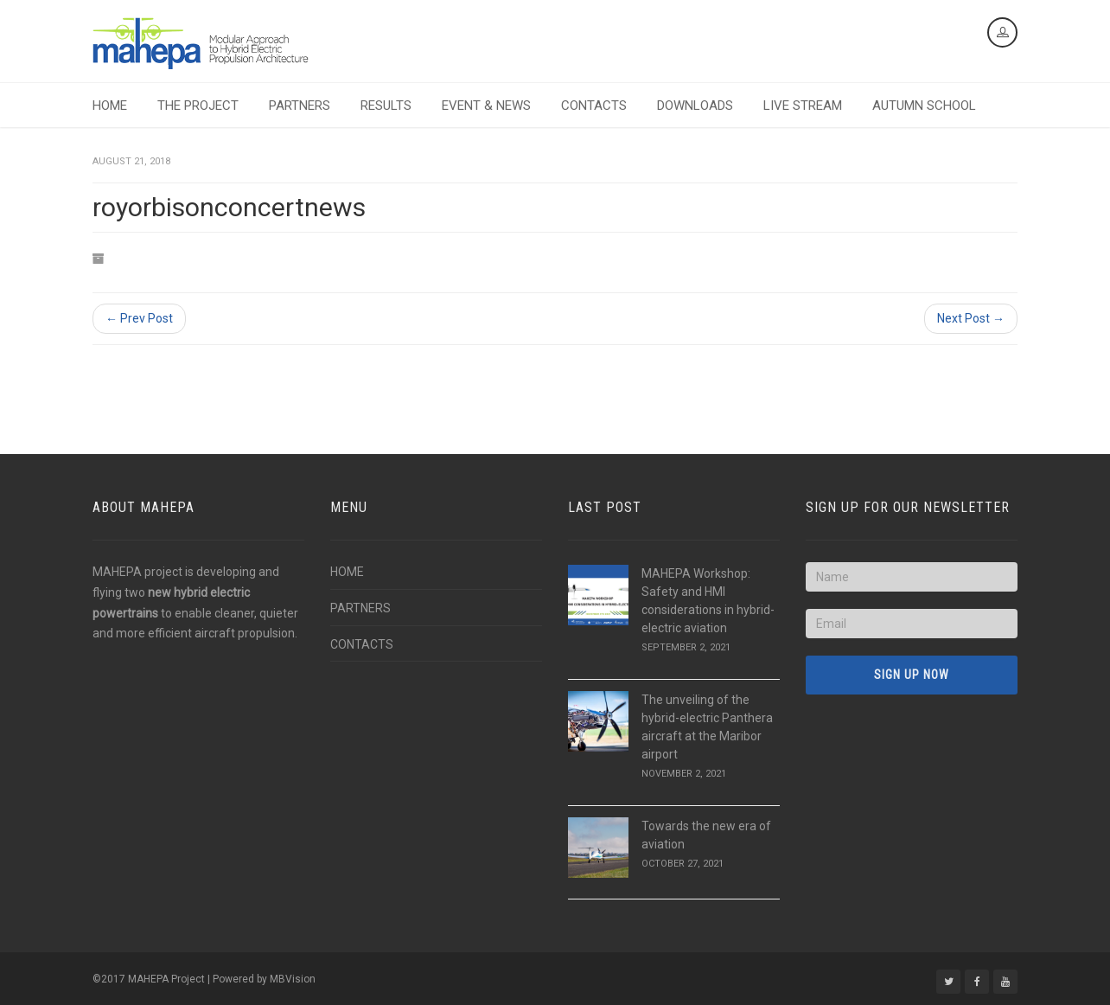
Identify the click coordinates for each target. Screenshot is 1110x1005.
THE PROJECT (198, 105)
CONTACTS (594, 105)
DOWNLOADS (695, 105)
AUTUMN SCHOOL (924, 105)
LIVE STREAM (802, 105)
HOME (109, 105)
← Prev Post (139, 318)
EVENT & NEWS (486, 105)
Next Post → (971, 318)
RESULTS (385, 105)
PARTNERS (299, 105)
